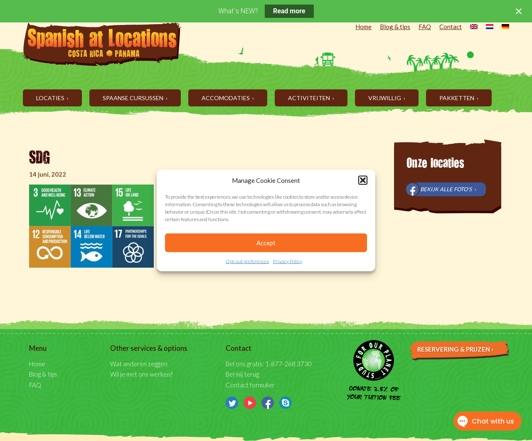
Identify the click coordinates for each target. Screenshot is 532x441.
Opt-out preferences (247, 261)
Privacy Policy (287, 261)
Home (363, 26)
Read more (289, 11)
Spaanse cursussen (134, 97)
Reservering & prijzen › (455, 349)
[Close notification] (519, 11)
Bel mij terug (242, 374)
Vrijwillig (385, 97)
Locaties (51, 97)
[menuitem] (470, 27)
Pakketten (457, 97)
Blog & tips (395, 26)
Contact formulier (250, 385)
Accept (266, 242)
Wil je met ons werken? (141, 374)
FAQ (425, 26)
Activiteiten (309, 97)
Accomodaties (226, 97)
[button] (363, 180)
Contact (450, 26)
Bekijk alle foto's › (448, 189)
